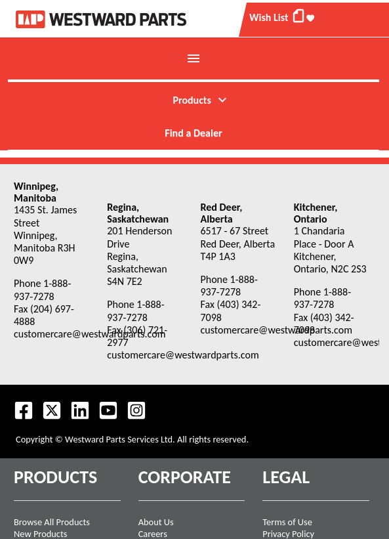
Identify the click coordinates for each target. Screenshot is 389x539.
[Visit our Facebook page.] (23, 410)
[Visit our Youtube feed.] (108, 410)
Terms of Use (287, 522)
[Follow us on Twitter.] (52, 410)
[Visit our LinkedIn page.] (80, 410)
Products (201, 100)
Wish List (282, 16)
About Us (156, 522)
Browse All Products (52, 522)
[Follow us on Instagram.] (136, 410)
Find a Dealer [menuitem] (193, 133)
